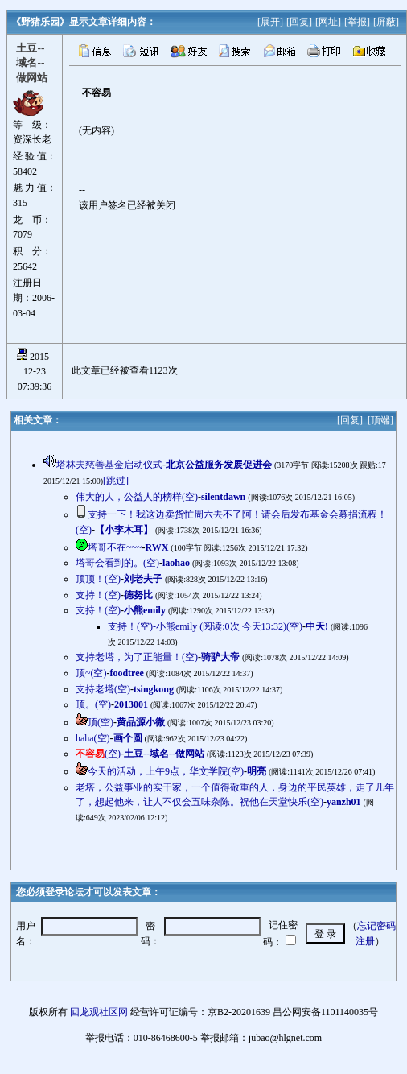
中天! (317, 626)
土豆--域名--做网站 (164, 753)
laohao (176, 562)
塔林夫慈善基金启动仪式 (109, 464)
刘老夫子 (143, 579)
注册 (365, 941)
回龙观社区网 (99, 1012)
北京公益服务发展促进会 (219, 464)
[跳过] (116, 480)
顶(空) (100, 722)
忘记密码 (376, 925)
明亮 (256, 771)
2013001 (131, 704)
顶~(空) (91, 673)
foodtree (126, 673)
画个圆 (127, 738)
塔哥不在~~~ (115, 547)
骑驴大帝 (220, 657)
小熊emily (145, 610)
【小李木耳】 (124, 529)
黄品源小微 (141, 722)
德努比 (138, 595)
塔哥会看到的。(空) (117, 562)
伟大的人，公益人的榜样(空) (137, 496)
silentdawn (223, 496)
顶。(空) (93, 704)
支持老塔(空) (103, 689)
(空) (98, 753)
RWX (156, 547)
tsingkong (154, 689)
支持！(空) (98, 595)
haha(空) (93, 738)
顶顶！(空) (98, 579)
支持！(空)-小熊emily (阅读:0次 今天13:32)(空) (205, 626)
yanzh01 (344, 802)
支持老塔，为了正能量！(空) (137, 657)
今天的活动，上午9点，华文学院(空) (166, 771)
